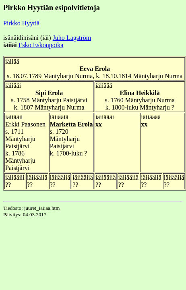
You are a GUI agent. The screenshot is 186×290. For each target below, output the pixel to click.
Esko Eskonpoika (41, 44)
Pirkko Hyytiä (21, 23)
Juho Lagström (72, 37)
